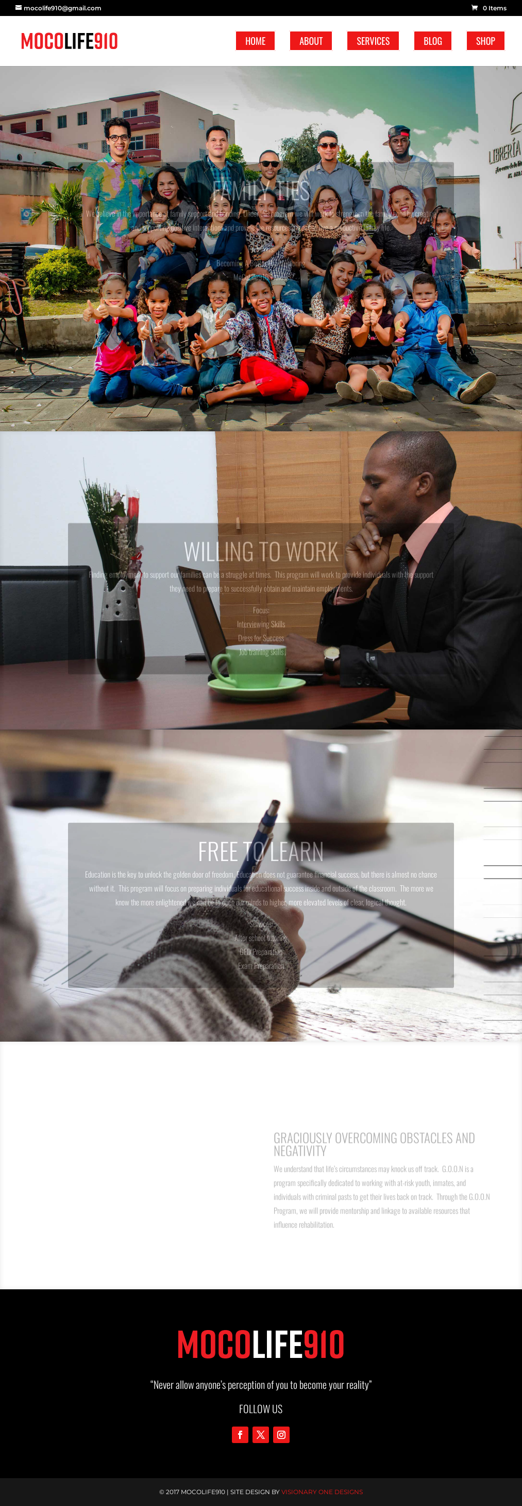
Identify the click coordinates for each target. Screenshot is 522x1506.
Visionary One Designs (322, 1492)
